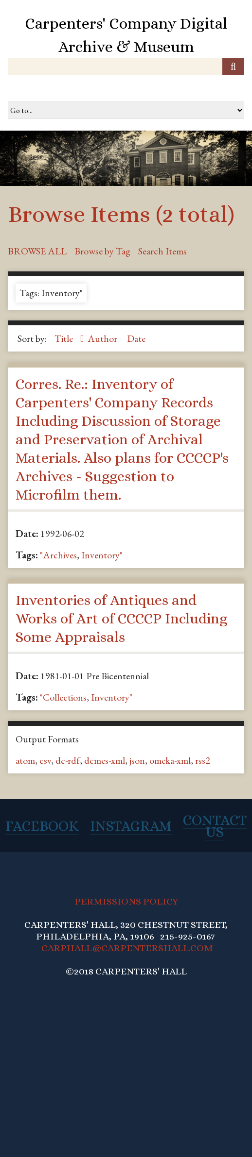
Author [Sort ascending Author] (103, 338)
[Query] (126, 66)
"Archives (58, 555)
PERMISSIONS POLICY (126, 901)
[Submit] (233, 66)
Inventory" (102, 555)
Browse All (37, 251)
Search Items (162, 251)
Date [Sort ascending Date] (136, 338)
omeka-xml (170, 760)
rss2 (202, 760)
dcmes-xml (104, 760)
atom (25, 760)
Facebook (42, 826)
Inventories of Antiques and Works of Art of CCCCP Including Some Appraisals (121, 618)
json (137, 760)
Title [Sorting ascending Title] (64, 338)
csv (45, 760)
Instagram (131, 826)
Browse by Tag (102, 251)
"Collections (63, 697)
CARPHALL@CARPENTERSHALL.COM (127, 948)
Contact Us (215, 826)
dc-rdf (67, 760)
